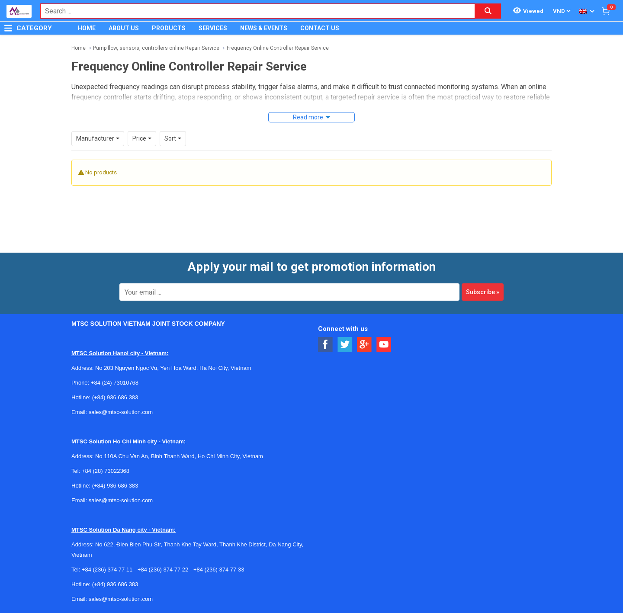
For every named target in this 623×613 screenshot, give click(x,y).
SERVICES (213, 28)
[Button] (8, 28)
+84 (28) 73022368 (105, 471)
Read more (308, 117)
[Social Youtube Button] (384, 344)
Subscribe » (482, 292)
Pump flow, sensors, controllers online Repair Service (156, 48)
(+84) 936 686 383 (115, 397)
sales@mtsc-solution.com (121, 412)
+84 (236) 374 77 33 (218, 569)
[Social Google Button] (364, 344)
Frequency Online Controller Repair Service (278, 48)
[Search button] (488, 11)
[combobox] (253, 11)
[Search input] (253, 11)
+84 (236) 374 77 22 (163, 569)
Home (78, 48)
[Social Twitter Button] (345, 344)
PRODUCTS (169, 28)
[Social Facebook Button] (325, 344)
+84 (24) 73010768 (114, 382)
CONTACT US (319, 28)
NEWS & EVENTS (263, 28)
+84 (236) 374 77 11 (107, 569)
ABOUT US (124, 28)
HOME (87, 28)
